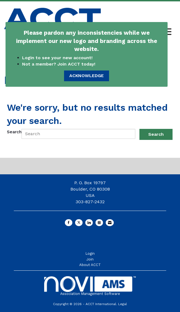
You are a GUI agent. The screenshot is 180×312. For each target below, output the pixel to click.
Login (90, 253)
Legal (122, 304)
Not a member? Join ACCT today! (58, 64)
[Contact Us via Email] (110, 222)
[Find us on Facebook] (68, 222)
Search (14, 131)
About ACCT (90, 265)
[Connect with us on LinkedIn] (89, 222)
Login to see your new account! (58, 57)
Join (90, 259)
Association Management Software (90, 286)
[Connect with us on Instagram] (99, 222)
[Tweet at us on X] (79, 222)
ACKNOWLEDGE (86, 75)
